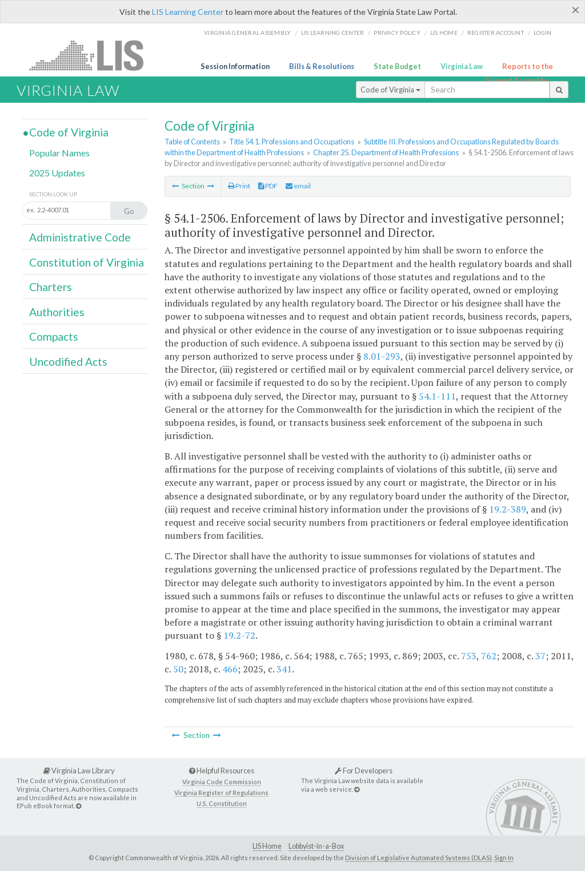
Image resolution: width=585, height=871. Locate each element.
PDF (268, 186)
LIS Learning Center (187, 12)
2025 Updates (57, 172)
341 (284, 669)
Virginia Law (461, 66)
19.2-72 (239, 635)
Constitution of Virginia (86, 262)
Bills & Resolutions (321, 66)
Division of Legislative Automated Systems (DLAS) (418, 857)
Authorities (57, 311)
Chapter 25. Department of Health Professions (386, 152)
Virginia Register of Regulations (221, 792)
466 (230, 669)
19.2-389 (507, 509)
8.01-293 (381, 356)
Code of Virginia (390, 89)
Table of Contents (192, 141)
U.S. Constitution (222, 803)
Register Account (495, 32)
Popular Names (59, 152)
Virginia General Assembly (247, 32)
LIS (93, 55)
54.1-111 (437, 396)
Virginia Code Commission (221, 781)
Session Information (235, 66)
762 (488, 656)
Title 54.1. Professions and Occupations (291, 141)
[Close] (575, 9)
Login (542, 32)
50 (178, 669)
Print (239, 186)
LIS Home (267, 846)
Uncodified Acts (68, 361)
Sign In (504, 857)
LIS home (444, 32)
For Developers (363, 770)
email (298, 186)
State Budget (397, 66)
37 (540, 656)
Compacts (53, 336)
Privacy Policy (397, 32)
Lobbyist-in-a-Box (316, 846)
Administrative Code (80, 237)
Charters (50, 286)
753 (468, 656)
